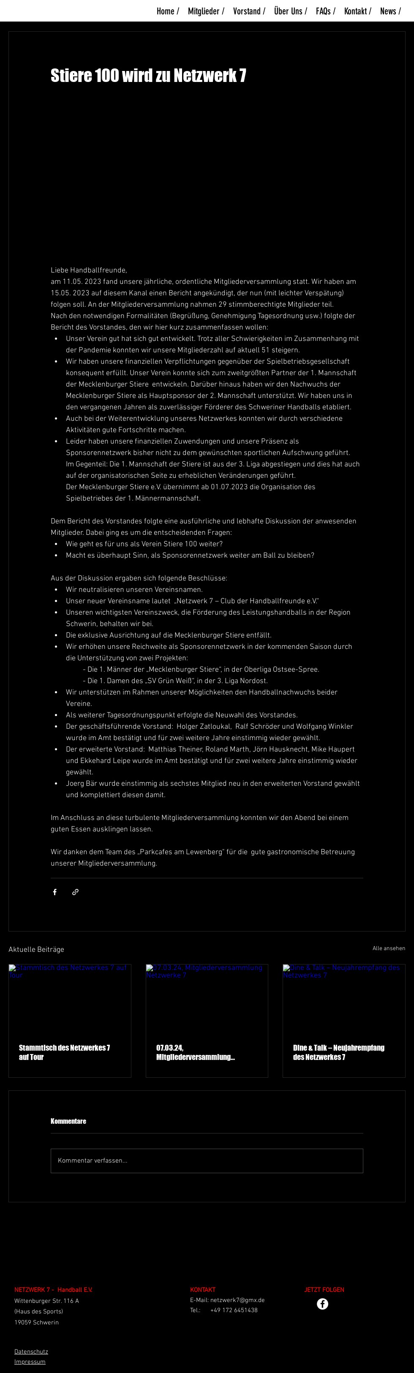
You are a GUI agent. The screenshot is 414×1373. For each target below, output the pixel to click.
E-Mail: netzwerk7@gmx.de (227, 1300)
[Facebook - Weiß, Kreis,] (322, 1304)
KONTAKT (202, 1290)
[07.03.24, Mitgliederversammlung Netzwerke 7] (207, 998)
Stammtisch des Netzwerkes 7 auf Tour (64, 1052)
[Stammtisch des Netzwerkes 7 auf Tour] (70, 998)
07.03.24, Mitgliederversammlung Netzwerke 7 (193, 1052)
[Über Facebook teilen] (55, 892)
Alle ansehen (389, 948)
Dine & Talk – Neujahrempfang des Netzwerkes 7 (338, 1052)
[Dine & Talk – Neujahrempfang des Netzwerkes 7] (344, 998)
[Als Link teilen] (75, 892)
